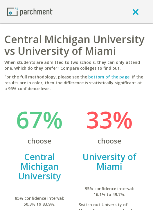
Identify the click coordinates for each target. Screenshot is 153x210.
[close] (135, 11)
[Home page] (30, 11)
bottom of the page (108, 77)
